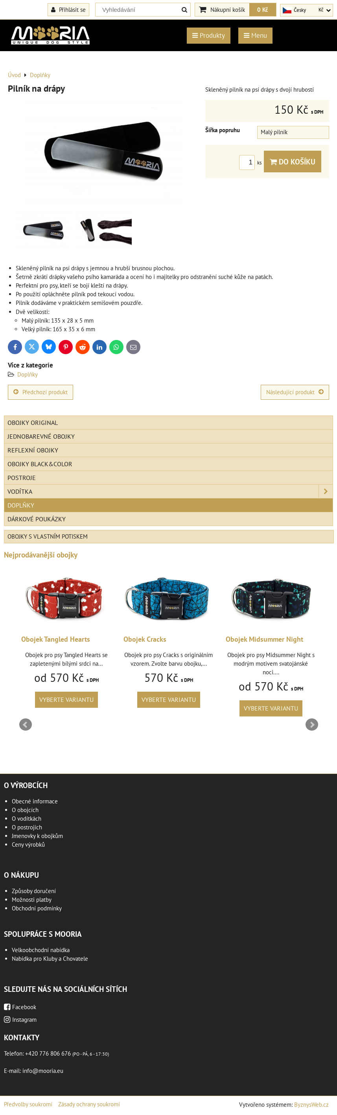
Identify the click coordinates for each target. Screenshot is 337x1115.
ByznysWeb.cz (311, 1104)
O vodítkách (26, 818)
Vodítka (170, 491)
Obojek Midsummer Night (264, 639)
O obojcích (25, 810)
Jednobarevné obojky (41, 436)
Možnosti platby (32, 899)
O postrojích (27, 827)
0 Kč (262, 9)
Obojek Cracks (144, 639)
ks (251, 162)
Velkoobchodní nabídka (41, 950)
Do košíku (292, 161)
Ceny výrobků (28, 844)
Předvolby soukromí (28, 1104)
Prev (25, 724)
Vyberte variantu (66, 699)
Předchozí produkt (40, 392)
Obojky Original (32, 422)
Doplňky (27, 374)
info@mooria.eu (42, 1070)
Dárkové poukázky (36, 519)
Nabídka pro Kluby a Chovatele (50, 958)
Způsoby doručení (34, 891)
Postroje (21, 478)
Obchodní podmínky (37, 908)
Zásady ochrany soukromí (89, 1104)
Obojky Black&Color (39, 464)
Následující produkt (295, 392)
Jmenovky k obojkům (37, 836)
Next (312, 724)
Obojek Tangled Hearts (55, 639)
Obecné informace (35, 801)
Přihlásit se (68, 9)
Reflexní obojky (32, 450)
